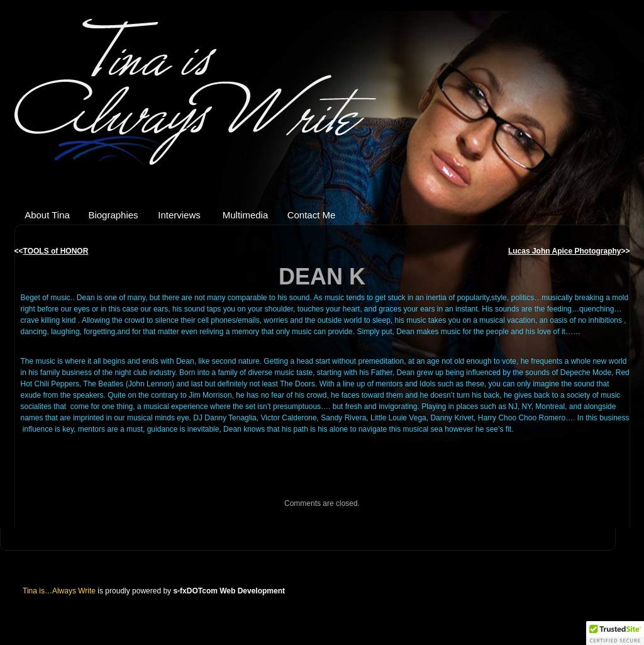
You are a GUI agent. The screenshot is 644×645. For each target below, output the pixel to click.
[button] (615, 633)
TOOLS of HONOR (56, 251)
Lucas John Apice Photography (564, 251)
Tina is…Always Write (203, 95)
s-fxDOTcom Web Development (229, 590)
